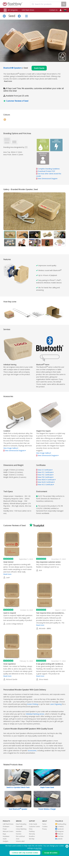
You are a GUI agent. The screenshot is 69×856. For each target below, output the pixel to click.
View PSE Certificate (45, 477)
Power (5, 829)
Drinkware (6, 826)
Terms (44, 824)
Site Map (31, 839)
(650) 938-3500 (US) (59, 848)
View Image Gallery (10, 448)
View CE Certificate (44, 470)
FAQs (30, 829)
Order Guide (33, 824)
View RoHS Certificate (46, 482)
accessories (32, 750)
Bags (4, 834)
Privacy (44, 829)
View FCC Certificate (45, 472)
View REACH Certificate (46, 480)
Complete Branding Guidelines (49, 169)
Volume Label (20, 841)
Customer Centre (34, 826)
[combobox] (45, 4)
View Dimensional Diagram (47, 178)
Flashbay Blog (60, 824)
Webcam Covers (8, 831)
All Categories (11, 10)
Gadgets (5, 841)
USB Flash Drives (28, 10)
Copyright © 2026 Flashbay (56, 851)
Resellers (32, 836)
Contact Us (53, 10)
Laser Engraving (55, 704)
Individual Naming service (35, 714)
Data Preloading (21, 824)
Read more (8, 81)
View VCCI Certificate (45, 484)
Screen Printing (32, 704)
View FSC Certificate (45, 475)
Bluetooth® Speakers (12, 68)
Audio (5, 839)
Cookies (44, 826)
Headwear (6, 836)
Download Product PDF (45, 171)
